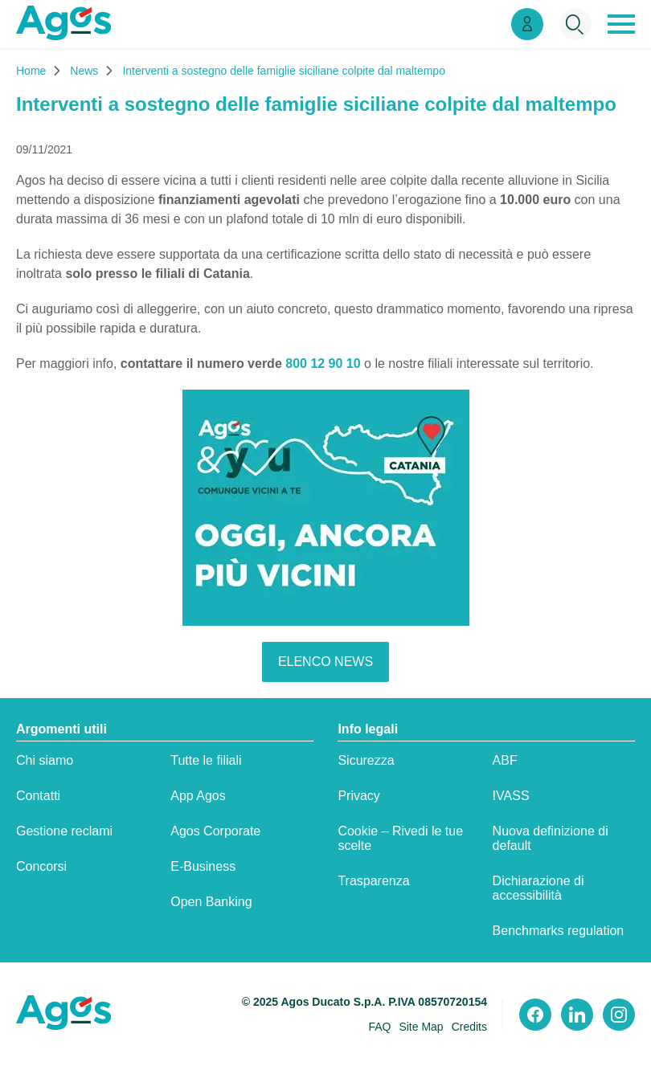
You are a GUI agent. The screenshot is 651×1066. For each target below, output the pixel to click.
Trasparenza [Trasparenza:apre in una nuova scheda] (373, 881)
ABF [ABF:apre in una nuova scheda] (505, 760)
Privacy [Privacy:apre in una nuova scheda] (358, 796)
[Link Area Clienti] (527, 24)
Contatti (38, 796)
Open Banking (211, 902)
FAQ (379, 1026)
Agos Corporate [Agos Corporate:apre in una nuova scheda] (215, 831)
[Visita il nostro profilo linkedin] (577, 1015)
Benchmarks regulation (558, 930)
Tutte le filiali (205, 760)
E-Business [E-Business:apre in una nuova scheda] (202, 866)
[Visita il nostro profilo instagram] (619, 1015)
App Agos (198, 796)
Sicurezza (366, 760)
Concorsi (41, 866)
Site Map (421, 1026)
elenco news (325, 661)
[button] (621, 24)
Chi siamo (44, 760)
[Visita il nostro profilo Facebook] (535, 1015)
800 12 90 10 (322, 363)
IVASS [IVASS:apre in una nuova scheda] (511, 796)
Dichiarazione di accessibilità (538, 888)
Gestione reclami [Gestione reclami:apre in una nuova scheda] (64, 831)
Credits (469, 1026)
